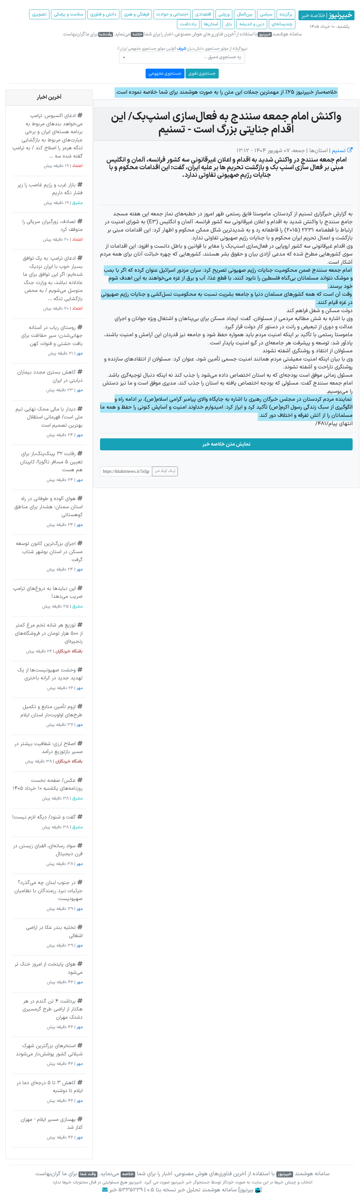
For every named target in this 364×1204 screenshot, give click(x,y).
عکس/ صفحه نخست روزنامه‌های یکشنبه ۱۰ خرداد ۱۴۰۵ (47, 785)
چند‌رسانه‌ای (282, 24)
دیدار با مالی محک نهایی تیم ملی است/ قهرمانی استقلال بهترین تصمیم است (49, 417)
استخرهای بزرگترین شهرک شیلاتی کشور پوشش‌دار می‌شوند (49, 1050)
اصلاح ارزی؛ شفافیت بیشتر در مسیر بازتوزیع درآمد (48, 748)
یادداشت (188, 24)
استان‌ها (211, 24)
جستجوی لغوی (202, 73)
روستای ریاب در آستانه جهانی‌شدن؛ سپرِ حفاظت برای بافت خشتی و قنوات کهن (52, 336)
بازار (228, 24)
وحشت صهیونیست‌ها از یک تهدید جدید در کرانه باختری (50, 674)
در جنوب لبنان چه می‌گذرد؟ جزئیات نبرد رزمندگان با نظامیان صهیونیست (48, 891)
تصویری (39, 14)
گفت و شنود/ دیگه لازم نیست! (44, 817)
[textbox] (184, 57)
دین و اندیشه (251, 24)
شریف (181, 48)
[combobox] (182, 58)
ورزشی (223, 14)
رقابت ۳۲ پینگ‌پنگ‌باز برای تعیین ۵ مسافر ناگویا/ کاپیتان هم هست (51, 462)
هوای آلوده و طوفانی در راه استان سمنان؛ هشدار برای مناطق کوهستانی (48, 507)
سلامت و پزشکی (68, 14)
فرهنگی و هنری (136, 14)
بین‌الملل (245, 14)
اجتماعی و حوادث (172, 14)
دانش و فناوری (103, 14)
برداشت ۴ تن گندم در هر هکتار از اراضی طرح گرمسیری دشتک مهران (52, 1009)
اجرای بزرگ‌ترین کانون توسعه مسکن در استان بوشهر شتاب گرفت (49, 552)
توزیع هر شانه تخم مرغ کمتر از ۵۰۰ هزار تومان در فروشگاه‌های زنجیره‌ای (49, 633)
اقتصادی (203, 14)
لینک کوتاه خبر (165, 471)
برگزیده (285, 14)
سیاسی (266, 14)
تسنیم (341, 151)
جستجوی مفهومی (165, 73)
